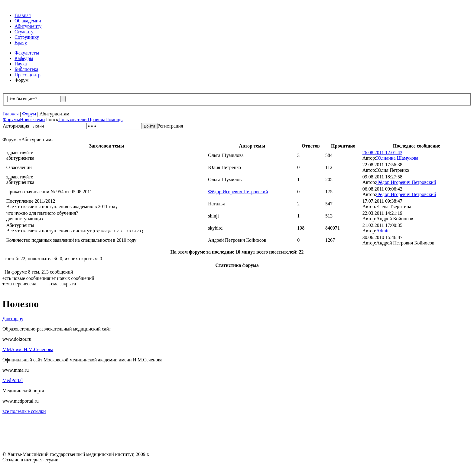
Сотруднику (27, 37)
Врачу (21, 42)
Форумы (11, 119)
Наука (21, 63)
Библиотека (26, 69)
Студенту (24, 31)
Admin (383, 230)
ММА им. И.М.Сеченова (27, 349)
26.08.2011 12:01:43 (382, 152)
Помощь (113, 119)
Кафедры (24, 58)
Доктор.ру (12, 318)
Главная (23, 15)
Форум (21, 80)
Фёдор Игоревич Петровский (406, 182)
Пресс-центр (28, 74)
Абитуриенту (28, 26)
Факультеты (27, 52)
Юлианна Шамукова (397, 158)
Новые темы (32, 119)
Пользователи (73, 119)
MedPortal (12, 380)
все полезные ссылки (24, 411)
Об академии (28, 20)
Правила (97, 119)
